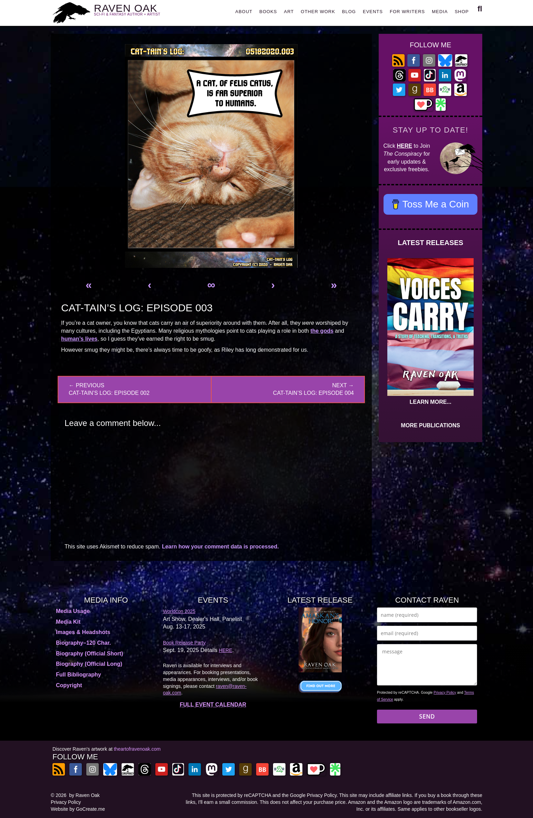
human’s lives (79, 339)
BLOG (349, 11)
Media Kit (68, 622)
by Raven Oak (84, 795)
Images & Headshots (83, 632)
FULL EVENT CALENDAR (213, 705)
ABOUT (243, 11)
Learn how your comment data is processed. (220, 546)
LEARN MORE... (431, 402)
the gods (321, 331)
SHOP (462, 11)
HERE (404, 146)
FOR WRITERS (407, 11)
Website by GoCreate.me (78, 809)
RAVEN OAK (137, 11)
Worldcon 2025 (179, 611)
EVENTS (373, 11)
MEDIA (440, 11)
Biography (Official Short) (89, 653)
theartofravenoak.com (137, 749)
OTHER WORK (318, 11)
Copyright (69, 685)
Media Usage (73, 611)
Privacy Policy (445, 692)
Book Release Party (184, 642)
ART (289, 11)
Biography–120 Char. (83, 643)
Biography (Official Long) (89, 664)
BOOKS (268, 11)
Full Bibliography (78, 675)
